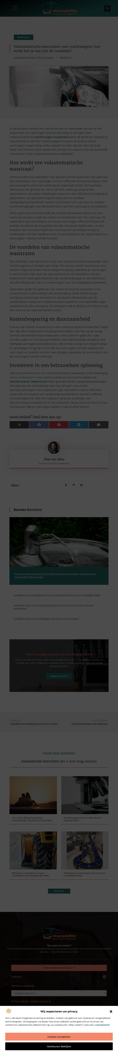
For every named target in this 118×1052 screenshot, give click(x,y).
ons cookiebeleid (99, 1024)
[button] (111, 1011)
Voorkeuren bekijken (59, 1046)
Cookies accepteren (59, 1036)
